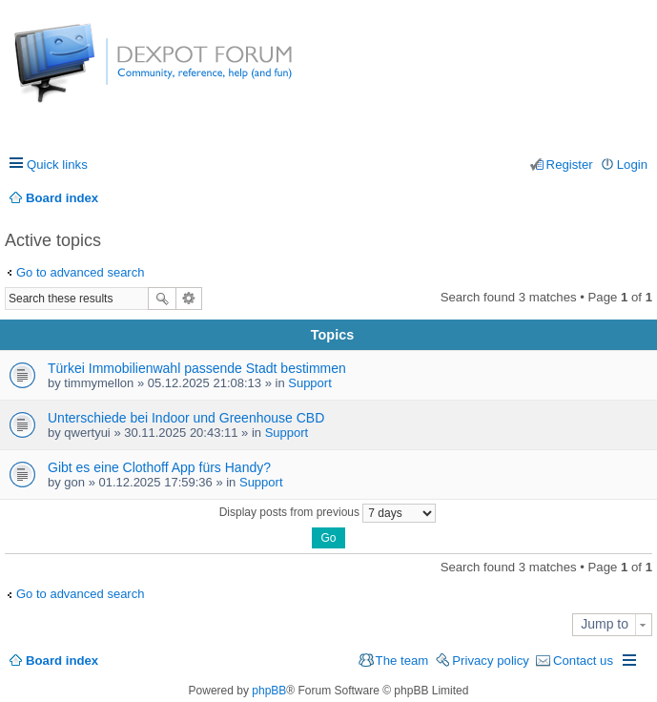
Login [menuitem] (632, 164)
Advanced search (189, 298)
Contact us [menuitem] (583, 660)
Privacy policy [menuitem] (490, 660)
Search (162, 298)
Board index (62, 660)
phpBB (269, 690)
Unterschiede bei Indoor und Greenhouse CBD (186, 417)
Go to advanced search (80, 272)
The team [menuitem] (402, 660)
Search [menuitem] (640, 198)
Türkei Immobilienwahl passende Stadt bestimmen (197, 368)
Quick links (57, 164)
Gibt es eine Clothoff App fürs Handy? (159, 467)
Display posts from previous (328, 513)
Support (310, 383)
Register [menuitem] (569, 164)
